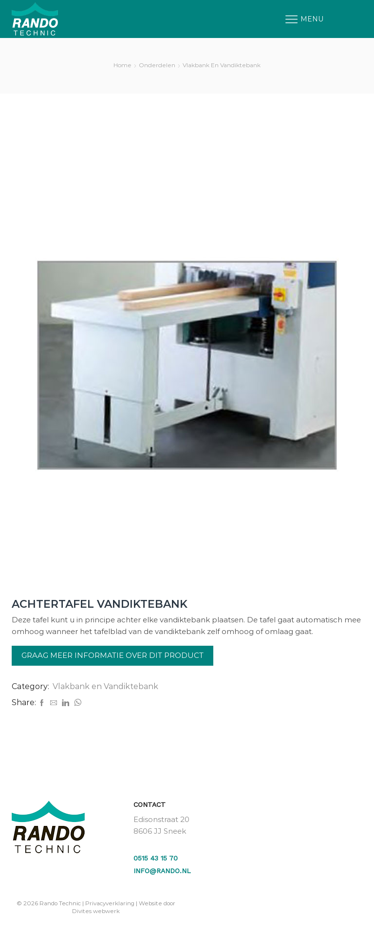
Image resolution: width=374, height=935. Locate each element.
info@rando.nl (162, 871)
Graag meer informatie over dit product (112, 655)
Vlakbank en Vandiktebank (222, 65)
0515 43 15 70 (155, 858)
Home (122, 65)
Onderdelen (157, 65)
